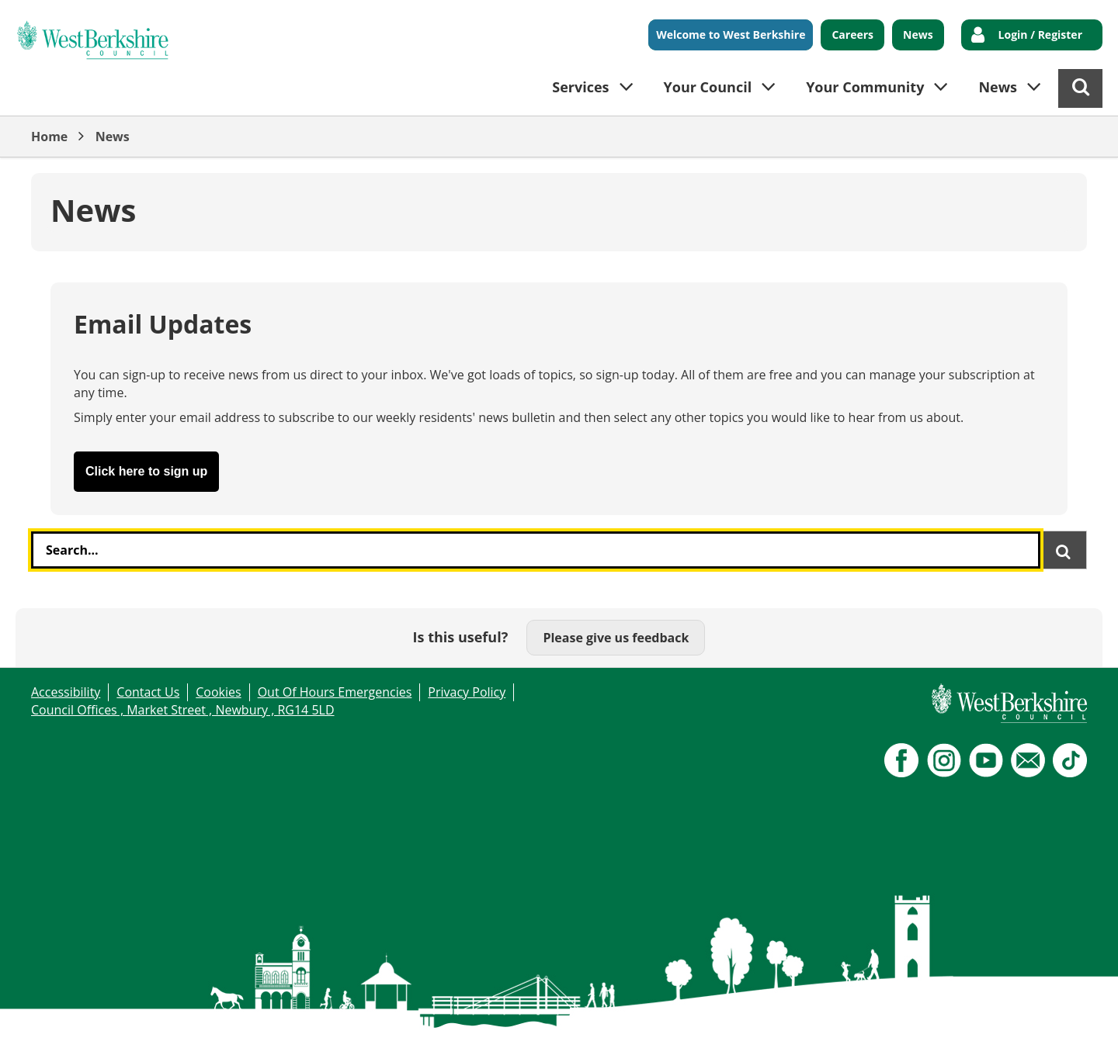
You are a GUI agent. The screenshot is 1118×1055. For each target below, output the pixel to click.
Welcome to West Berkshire (730, 34)
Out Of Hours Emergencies (335, 691)
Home (49, 136)
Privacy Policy (466, 691)
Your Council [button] (708, 87)
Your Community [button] (865, 87)
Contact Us (147, 691)
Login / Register (1040, 34)
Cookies (218, 691)
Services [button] (580, 87)
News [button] (997, 87)
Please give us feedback (616, 637)
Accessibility (65, 691)
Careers (852, 34)
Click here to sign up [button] (146, 471)
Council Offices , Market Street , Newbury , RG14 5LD (183, 709)
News (918, 34)
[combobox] (535, 550)
